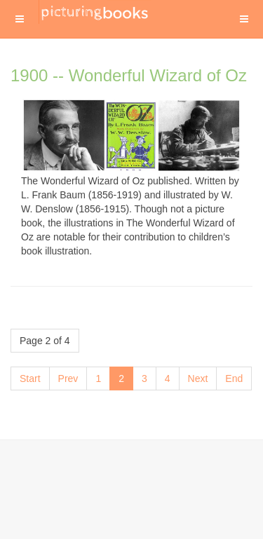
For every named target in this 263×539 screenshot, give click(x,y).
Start (30, 378)
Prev (68, 378)
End (234, 378)
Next (198, 378)
